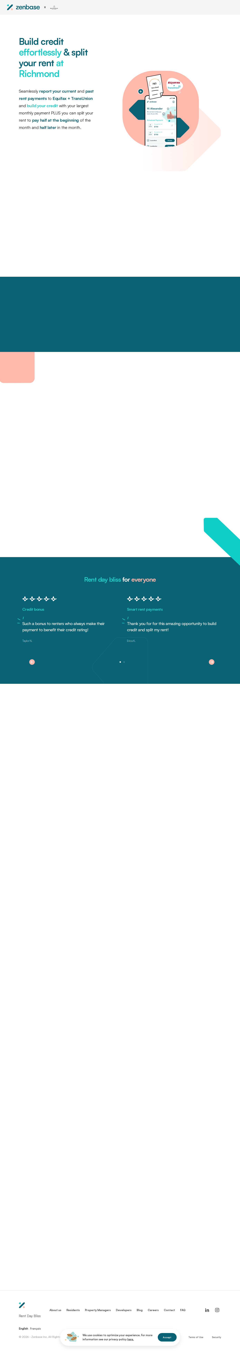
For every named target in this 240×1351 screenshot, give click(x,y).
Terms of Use (195, 1337)
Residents (73, 1310)
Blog (140, 1310)
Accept (167, 1337)
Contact (169, 1310)
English (23, 1328)
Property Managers (98, 1310)
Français (35, 1328)
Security (216, 1337)
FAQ (182, 1310)
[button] (32, 662)
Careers (153, 1310)
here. (130, 1339)
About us (55, 1310)
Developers (124, 1310)
